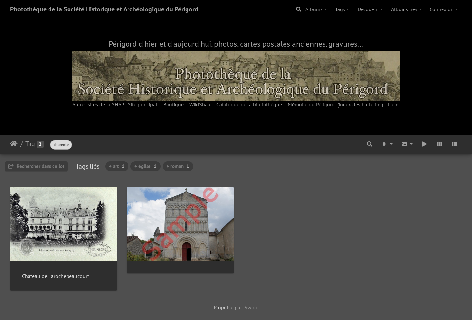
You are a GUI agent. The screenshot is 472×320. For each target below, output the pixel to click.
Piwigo (251, 306)
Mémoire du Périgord (311, 104)
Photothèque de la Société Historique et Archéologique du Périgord (104, 9)
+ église (145, 166)
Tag (30, 144)
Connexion (442, 9)
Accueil (14, 144)
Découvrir (368, 9)
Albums (314, 9)
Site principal (142, 104)
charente (61, 144)
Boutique (173, 104)
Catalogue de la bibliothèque (249, 104)
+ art (117, 166)
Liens (394, 104)
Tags (340, 9)
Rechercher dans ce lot (36, 166)
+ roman (178, 166)
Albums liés (404, 9)
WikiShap (199, 104)
